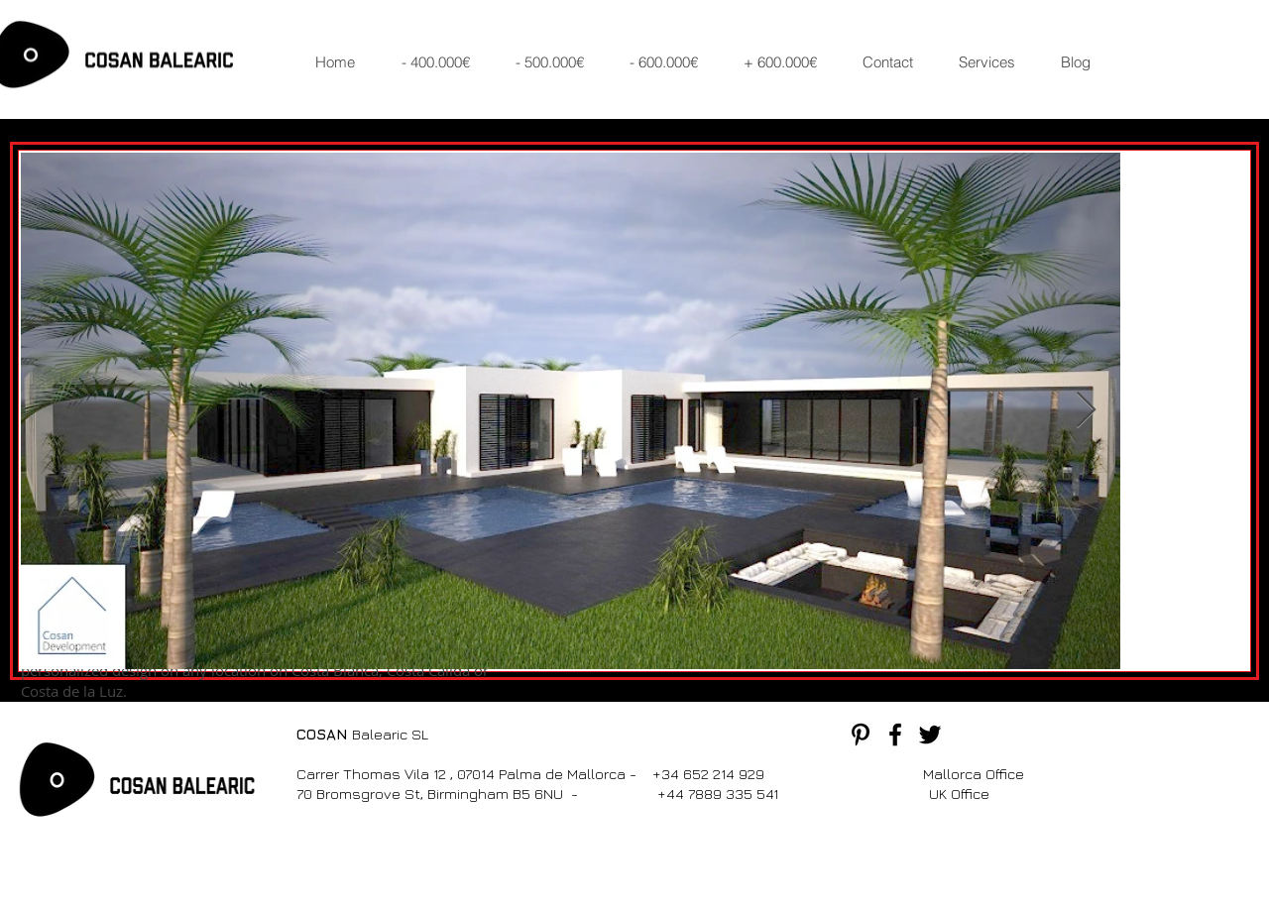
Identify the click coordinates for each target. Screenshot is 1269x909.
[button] (443, 62)
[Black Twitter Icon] (930, 734)
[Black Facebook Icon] (895, 734)
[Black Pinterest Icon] (860, 734)
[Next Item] (1086, 411)
